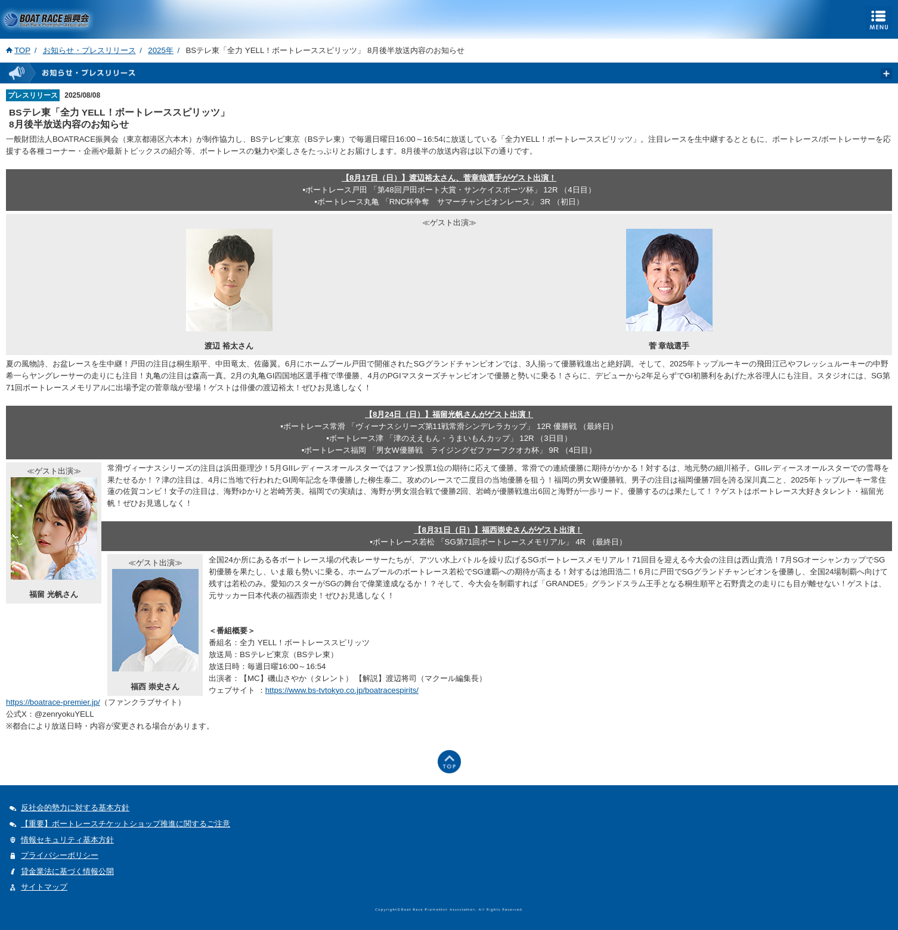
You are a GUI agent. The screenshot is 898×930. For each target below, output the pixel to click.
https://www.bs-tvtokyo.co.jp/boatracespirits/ (342, 690)
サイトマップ (44, 886)
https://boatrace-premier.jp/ (53, 702)
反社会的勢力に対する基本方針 (75, 807)
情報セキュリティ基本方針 (67, 839)
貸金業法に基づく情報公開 (67, 871)
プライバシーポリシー (59, 855)
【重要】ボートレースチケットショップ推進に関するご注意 (125, 823)
